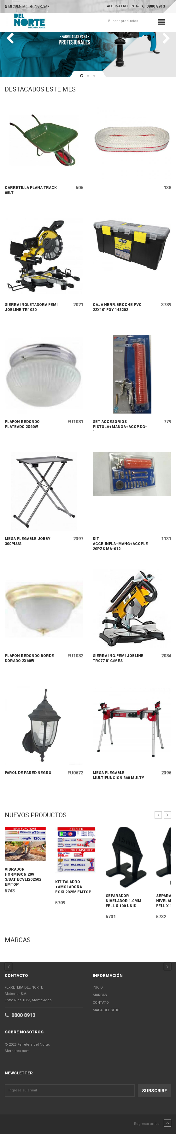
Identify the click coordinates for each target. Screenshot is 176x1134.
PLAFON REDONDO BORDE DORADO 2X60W (29, 658)
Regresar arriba (152, 1123)
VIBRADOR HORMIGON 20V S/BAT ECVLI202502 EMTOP (23, 877)
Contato (101, 1003)
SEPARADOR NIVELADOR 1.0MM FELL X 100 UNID (123, 901)
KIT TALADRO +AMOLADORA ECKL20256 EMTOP (73, 887)
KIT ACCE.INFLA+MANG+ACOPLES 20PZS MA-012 (120, 544)
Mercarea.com (17, 1051)
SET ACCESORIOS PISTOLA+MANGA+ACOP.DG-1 (120, 427)
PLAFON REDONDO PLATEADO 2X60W (22, 424)
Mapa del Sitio (106, 1010)
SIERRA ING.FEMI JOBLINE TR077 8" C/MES (118, 658)
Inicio (98, 987)
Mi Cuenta (15, 6)
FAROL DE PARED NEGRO (28, 773)
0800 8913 (153, 6)
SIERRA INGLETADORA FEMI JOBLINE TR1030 (31, 307)
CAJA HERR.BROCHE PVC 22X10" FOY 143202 (117, 307)
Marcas (100, 995)
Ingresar (39, 6)
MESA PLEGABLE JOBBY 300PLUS (27, 541)
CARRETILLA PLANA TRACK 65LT (31, 190)
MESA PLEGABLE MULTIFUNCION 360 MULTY (118, 775)
